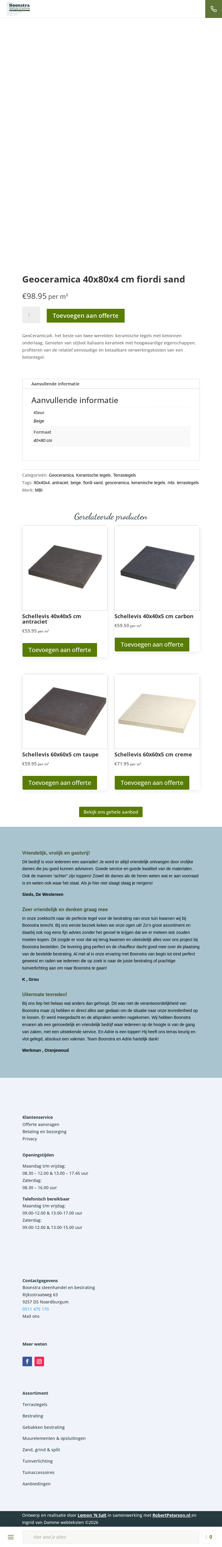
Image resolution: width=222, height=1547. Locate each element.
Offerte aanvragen (40, 1124)
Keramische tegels (93, 475)
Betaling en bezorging (44, 1131)
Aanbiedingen (36, 1484)
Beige (39, 421)
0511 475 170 (35, 1309)
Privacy (29, 1139)
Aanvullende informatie (55, 384)
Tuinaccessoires (38, 1472)
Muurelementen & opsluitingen (54, 1438)
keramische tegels (148, 482)
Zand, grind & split (41, 1449)
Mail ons (31, 1316)
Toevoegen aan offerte (86, 315)
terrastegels (188, 482)
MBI (39, 490)
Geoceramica (61, 475)
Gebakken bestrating (43, 1427)
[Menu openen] (11, 1537)
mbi (171, 482)
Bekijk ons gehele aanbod (111, 812)
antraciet (60, 482)
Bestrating (32, 1416)
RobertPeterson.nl (171, 1515)
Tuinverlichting (37, 1461)
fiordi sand (93, 482)
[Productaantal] (31, 315)
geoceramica (117, 482)
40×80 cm (43, 440)
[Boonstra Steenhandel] (18, 9)
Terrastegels (124, 475)
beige (76, 482)
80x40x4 (42, 482)
